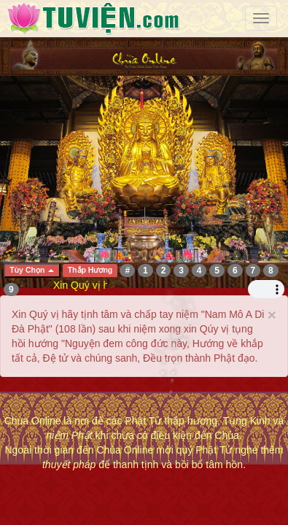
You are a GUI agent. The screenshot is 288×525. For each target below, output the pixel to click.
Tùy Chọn (31, 269)
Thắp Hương (90, 270)
